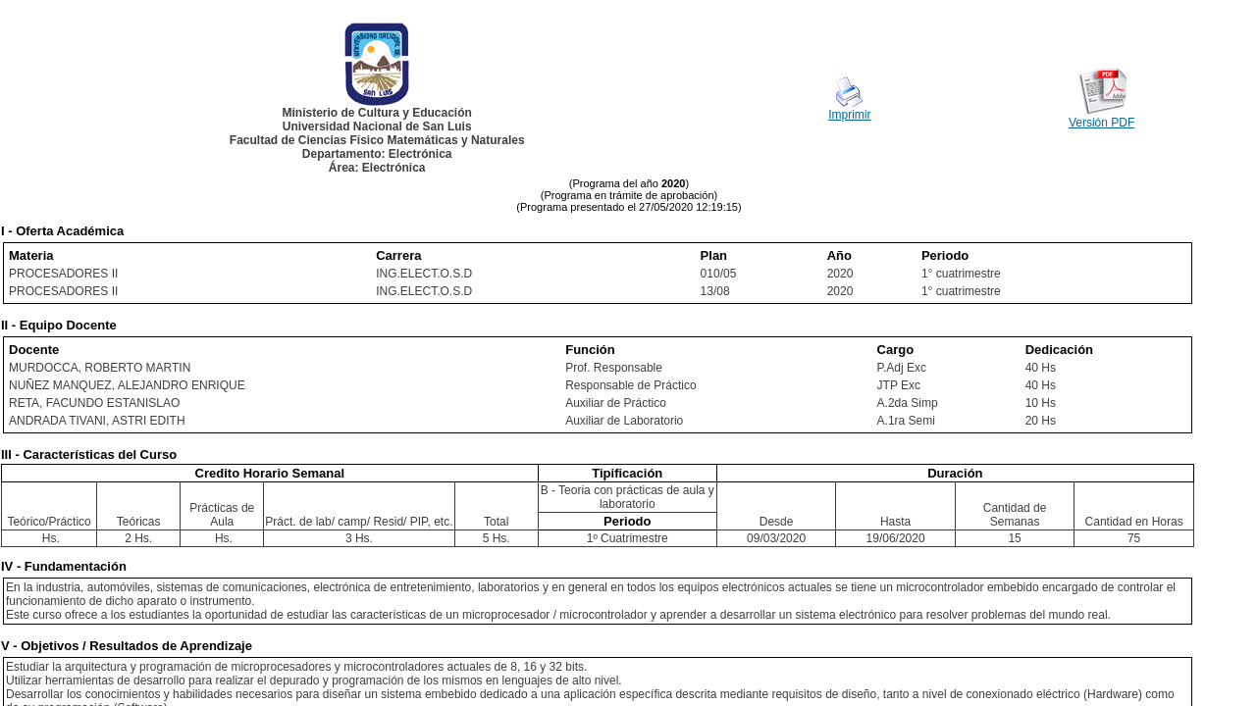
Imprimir (849, 115)
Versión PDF (1101, 122)
